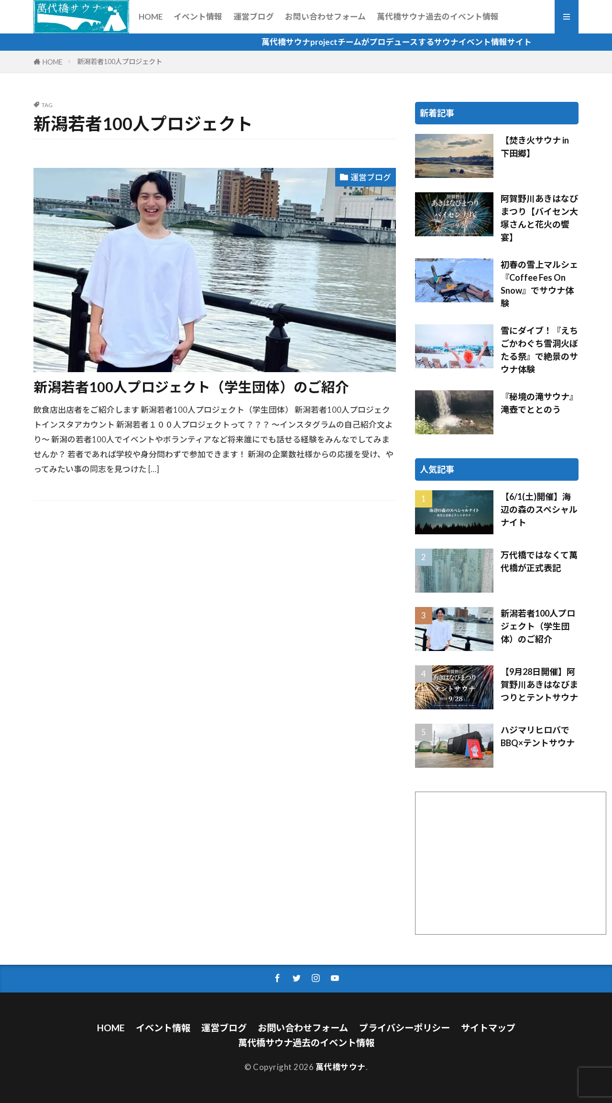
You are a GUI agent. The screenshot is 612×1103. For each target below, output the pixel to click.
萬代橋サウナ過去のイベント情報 (438, 16)
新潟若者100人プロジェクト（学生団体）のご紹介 (191, 387)
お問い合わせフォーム (325, 16)
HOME (151, 16)
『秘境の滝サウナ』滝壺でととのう (539, 403)
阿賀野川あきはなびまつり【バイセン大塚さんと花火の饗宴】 (539, 218)
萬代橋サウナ (341, 1067)
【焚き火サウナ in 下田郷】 (535, 146)
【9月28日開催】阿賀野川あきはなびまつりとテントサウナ (539, 684)
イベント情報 (198, 16)
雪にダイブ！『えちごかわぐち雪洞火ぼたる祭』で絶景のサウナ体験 (539, 350)
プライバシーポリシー (404, 1027)
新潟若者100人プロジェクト (119, 61)
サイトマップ (488, 1027)
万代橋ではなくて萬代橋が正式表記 (539, 561)
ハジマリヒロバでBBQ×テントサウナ (538, 736)
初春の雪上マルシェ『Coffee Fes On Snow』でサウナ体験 (539, 284)
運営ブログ (253, 16)
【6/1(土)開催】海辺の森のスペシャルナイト (539, 509)
